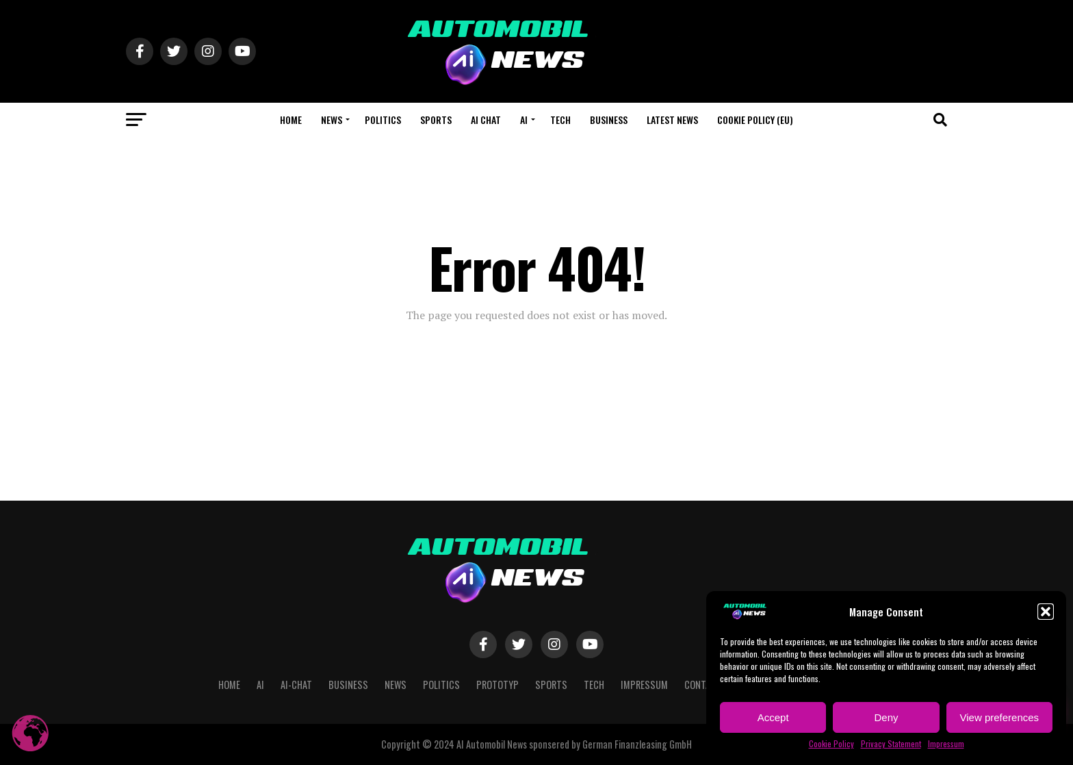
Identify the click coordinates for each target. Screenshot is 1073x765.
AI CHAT (486, 119)
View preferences (999, 717)
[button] (1045, 611)
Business (609, 119)
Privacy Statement (891, 744)
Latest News (672, 119)
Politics (383, 119)
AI (524, 119)
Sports (436, 119)
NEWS (331, 119)
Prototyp (497, 684)
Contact (702, 684)
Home (291, 119)
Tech (560, 119)
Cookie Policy (831, 744)
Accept (773, 717)
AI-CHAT (296, 684)
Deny (886, 717)
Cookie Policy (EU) (755, 119)
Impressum (946, 744)
